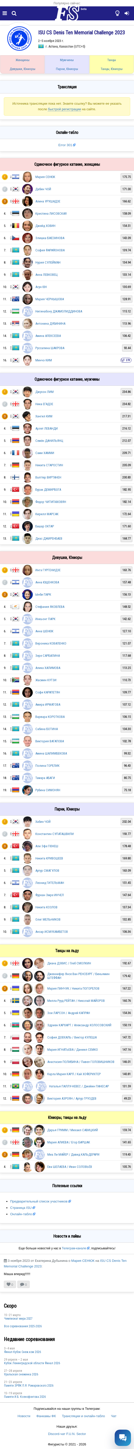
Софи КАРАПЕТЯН (47, 692)
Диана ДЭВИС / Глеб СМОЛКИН (69, 963)
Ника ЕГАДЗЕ (44, 404)
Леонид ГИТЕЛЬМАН (49, 883)
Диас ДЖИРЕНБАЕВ (48, 538)
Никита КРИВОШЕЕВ (49, 858)
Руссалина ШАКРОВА (49, 348)
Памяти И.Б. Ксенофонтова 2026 (25, 1397)
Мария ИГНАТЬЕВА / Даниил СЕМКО (72, 1049)
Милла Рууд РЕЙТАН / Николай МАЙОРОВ (76, 1001)
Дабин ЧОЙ (43, 189)
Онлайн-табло (21, 1214)
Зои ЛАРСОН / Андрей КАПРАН (68, 1013)
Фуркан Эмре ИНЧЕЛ (49, 895)
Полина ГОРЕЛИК (47, 766)
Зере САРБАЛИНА (47, 656)
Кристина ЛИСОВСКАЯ (51, 213)
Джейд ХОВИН (45, 226)
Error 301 (65, 145)
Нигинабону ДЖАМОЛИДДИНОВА (58, 311)
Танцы (111, 60)
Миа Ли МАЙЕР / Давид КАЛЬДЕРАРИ (73, 1154)
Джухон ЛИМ (44, 392)
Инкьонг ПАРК (45, 619)
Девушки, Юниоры (22, 69)
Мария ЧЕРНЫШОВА (49, 299)
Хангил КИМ (43, 416)
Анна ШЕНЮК (44, 631)
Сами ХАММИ (44, 453)
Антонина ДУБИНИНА (50, 323)
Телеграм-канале (74, 1248)
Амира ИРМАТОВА (47, 704)
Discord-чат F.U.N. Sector (67, 1434)
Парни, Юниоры (67, 69)
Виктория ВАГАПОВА (49, 741)
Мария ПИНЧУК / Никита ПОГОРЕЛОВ (73, 988)
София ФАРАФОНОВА (50, 250)
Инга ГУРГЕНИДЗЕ (48, 570)
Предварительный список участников (38, 1201)
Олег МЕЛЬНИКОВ (48, 919)
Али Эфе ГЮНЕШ (46, 846)
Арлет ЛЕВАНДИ (46, 428)
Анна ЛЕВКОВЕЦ (46, 275)
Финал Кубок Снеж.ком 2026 (22, 1352)
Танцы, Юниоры (112, 69)
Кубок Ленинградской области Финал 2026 (32, 1363)
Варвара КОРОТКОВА (50, 717)
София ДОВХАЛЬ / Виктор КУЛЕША (72, 1037)
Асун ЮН (41, 287)
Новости (24, 1416)
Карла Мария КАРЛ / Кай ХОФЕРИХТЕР (74, 1074)
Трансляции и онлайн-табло (83, 1416)
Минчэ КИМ (43, 360)
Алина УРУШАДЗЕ (47, 201)
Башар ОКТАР (44, 526)
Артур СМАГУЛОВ (47, 870)
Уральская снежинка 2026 (21, 1374)
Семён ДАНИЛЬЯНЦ (49, 441)
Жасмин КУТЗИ (45, 680)
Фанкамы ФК (46, 1416)
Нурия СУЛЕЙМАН (48, 262)
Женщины (22, 60)
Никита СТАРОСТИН (49, 465)
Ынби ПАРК (43, 594)
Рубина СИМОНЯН (47, 790)
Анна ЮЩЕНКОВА (47, 582)
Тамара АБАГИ (45, 778)
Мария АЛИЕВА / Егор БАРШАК (68, 1142)
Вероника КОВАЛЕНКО (50, 643)
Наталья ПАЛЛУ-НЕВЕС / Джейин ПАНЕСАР (79, 1086)
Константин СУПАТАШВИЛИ (54, 834)
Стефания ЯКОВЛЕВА (49, 607)
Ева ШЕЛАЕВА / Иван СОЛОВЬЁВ (69, 1167)
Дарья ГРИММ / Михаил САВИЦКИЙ (72, 1130)
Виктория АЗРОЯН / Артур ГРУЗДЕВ (71, 1098)
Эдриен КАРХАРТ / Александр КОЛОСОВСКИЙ (79, 1025)
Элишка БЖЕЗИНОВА (49, 238)
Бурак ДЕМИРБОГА (48, 489)
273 (128, 360)
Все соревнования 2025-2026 (23, 1326)
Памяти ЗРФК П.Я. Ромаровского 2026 (28, 1385)
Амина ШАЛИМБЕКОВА (51, 753)
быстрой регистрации (64, 109)
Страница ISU (21, 1208)
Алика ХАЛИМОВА (47, 668)
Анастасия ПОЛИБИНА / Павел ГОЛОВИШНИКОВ (80, 1062)
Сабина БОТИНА (46, 729)
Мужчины (67, 60)
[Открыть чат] (123, 1438)
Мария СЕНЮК (45, 177)
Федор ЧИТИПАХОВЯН (50, 502)
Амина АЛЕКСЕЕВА (48, 336)
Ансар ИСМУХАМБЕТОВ (51, 932)
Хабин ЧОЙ (43, 822)
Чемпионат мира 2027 (18, 1318)
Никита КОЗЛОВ (46, 907)
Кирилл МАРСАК (46, 514)
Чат (113, 1416)
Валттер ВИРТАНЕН (48, 477)
